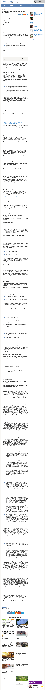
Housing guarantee (8, 1)
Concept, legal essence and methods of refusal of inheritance (38, 26)
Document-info (26, 5)
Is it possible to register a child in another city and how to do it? (38, 18)
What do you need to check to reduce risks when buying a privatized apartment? (38, 13)
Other (31, 5)
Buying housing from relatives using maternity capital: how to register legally (38, 35)
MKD (7, 5)
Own (4, 5)
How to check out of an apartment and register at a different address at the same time (38, 30)
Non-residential (19, 5)
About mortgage (12, 5)
